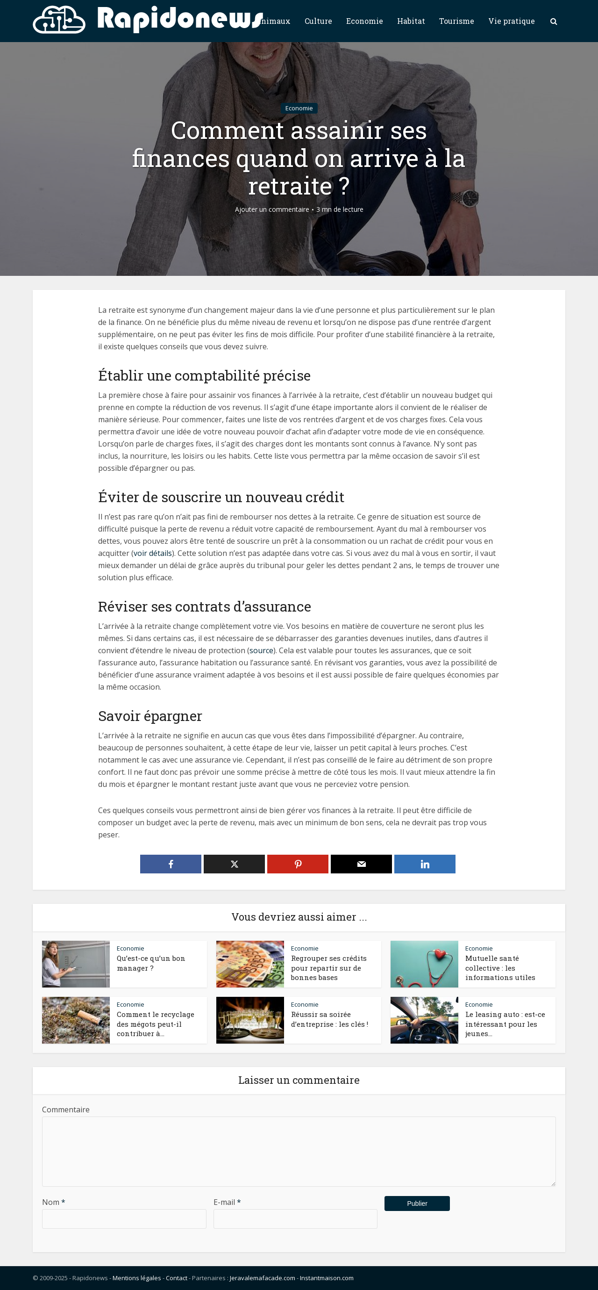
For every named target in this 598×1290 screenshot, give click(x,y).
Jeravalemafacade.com (262, 1278)
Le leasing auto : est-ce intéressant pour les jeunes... (505, 1023)
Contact (176, 1278)
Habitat (411, 21)
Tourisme (456, 21)
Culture (318, 21)
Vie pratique (511, 21)
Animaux (273, 21)
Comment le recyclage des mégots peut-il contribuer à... (155, 1023)
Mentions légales (137, 1278)
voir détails (153, 553)
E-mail (227, 1202)
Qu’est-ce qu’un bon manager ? (151, 962)
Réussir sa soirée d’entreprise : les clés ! (329, 1018)
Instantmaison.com (327, 1278)
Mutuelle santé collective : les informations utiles (500, 967)
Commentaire (66, 1109)
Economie (364, 21)
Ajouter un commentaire (272, 209)
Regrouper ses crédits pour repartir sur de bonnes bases (329, 967)
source (261, 650)
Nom (53, 1202)
